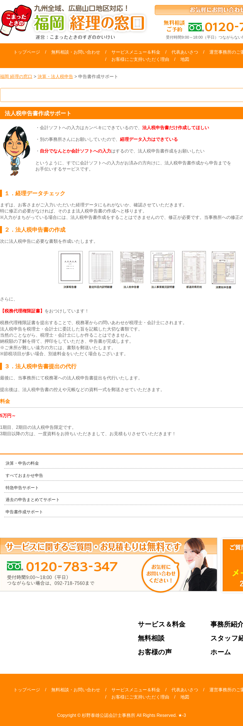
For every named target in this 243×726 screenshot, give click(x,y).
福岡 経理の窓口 (16, 76)
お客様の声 (155, 652)
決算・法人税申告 (55, 76)
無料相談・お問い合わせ (75, 52)
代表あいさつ (184, 52)
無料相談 (151, 638)
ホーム (220, 652)
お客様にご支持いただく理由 (140, 59)
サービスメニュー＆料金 (135, 52)
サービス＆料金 (161, 624)
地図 (184, 59)
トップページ (26, 52)
